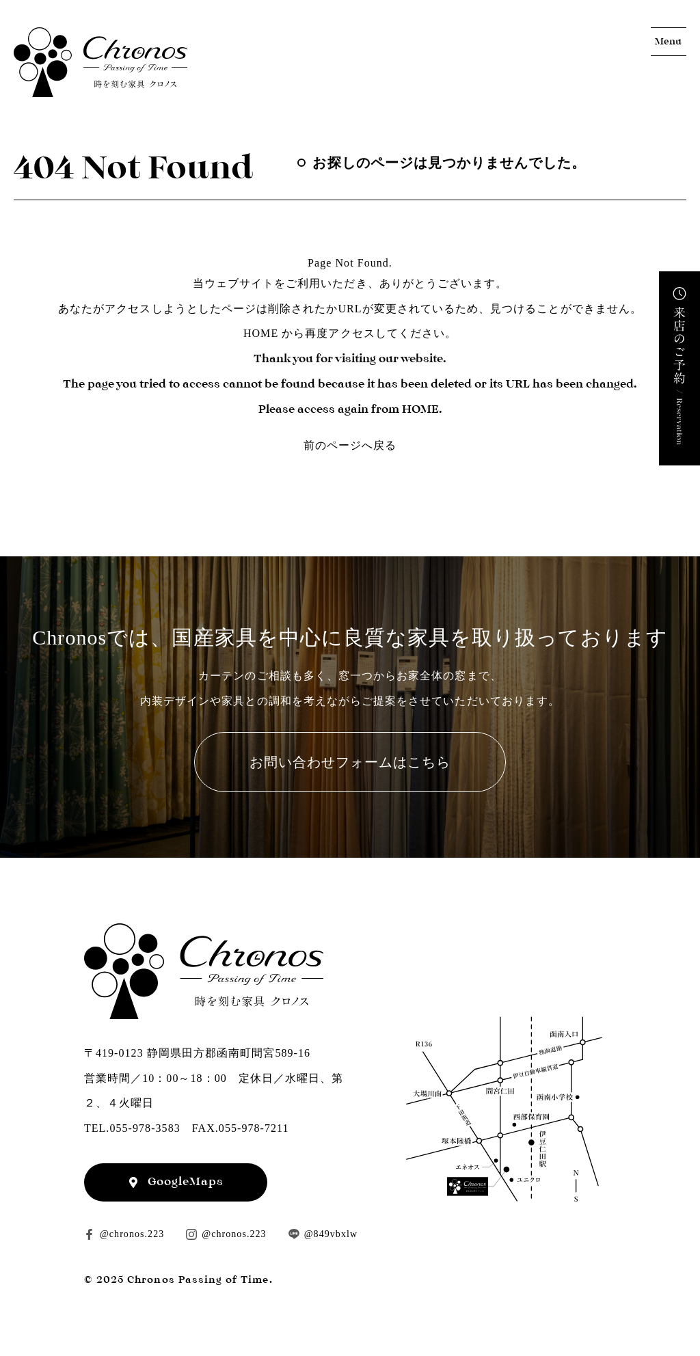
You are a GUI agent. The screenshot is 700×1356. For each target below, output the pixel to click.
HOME (260, 333)
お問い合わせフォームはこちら (350, 762)
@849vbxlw (331, 1234)
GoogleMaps (186, 1181)
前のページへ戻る (350, 445)
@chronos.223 (132, 1234)
